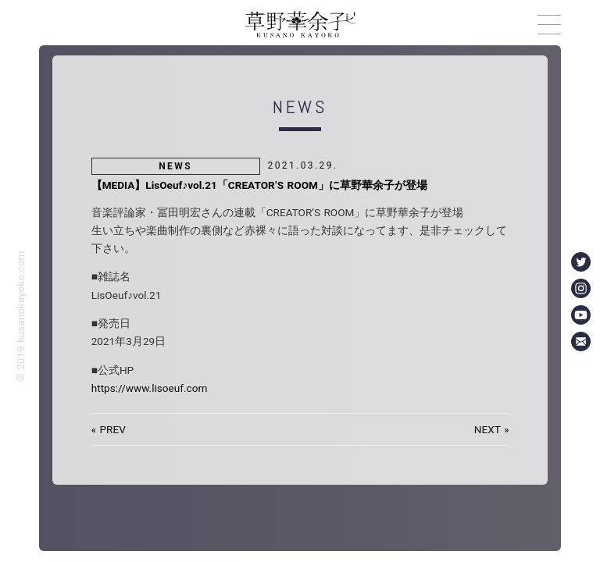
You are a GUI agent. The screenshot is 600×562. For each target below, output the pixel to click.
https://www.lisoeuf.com (149, 388)
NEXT (487, 429)
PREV (112, 429)
